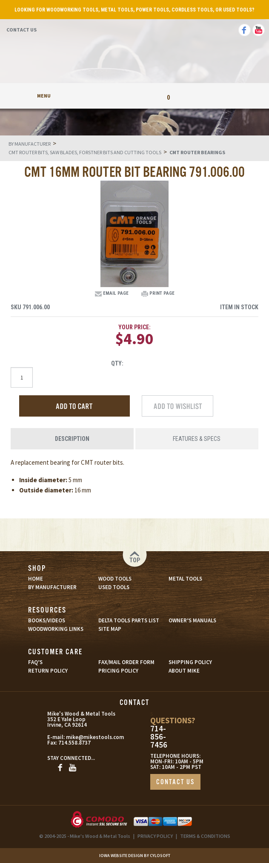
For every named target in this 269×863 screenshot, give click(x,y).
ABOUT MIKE (184, 670)
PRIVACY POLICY (155, 836)
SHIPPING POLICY (190, 662)
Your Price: (134, 327)
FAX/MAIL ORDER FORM (126, 662)
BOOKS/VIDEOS (46, 620)
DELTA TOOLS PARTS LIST (128, 620)
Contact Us (21, 29)
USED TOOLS (113, 587)
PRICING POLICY (118, 670)
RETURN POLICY (48, 670)
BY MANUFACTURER (52, 587)
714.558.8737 (74, 742)
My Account (100, 95)
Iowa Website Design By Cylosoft (134, 855)
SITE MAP (109, 629)
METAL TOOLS (185, 578)
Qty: (117, 363)
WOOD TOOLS (115, 578)
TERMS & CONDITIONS (205, 836)
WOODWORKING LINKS (55, 629)
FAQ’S (35, 662)
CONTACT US (175, 782)
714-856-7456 (158, 737)
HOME (35, 578)
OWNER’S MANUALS (192, 620)
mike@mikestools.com (83, 737)
